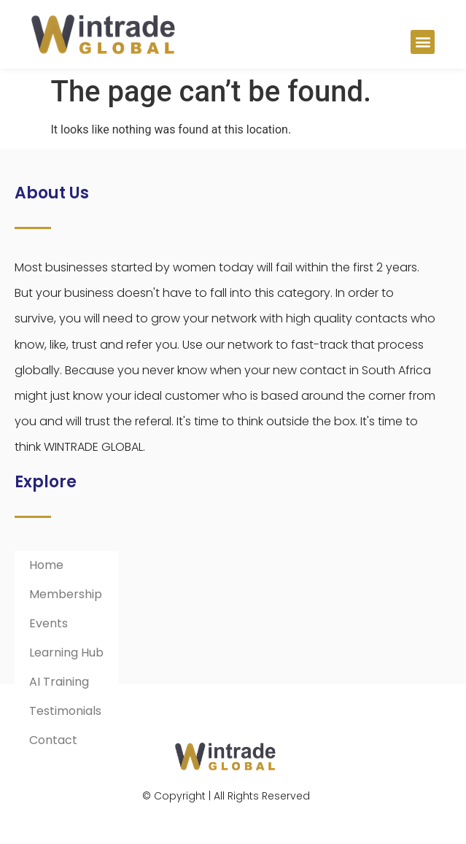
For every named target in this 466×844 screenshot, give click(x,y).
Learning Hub (66, 652)
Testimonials (65, 710)
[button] (423, 42)
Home (46, 565)
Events (48, 623)
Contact (53, 740)
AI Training (59, 681)
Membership (65, 594)
